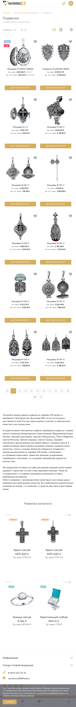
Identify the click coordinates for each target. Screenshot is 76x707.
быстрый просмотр (20, 88)
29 (35, 397)
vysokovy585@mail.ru (19, 678)
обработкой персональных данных (18, 696)
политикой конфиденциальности (52, 693)
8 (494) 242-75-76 (17, 672)
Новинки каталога (38, 503)
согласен (9, 702)
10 (68, 391)
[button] (8, 515)
